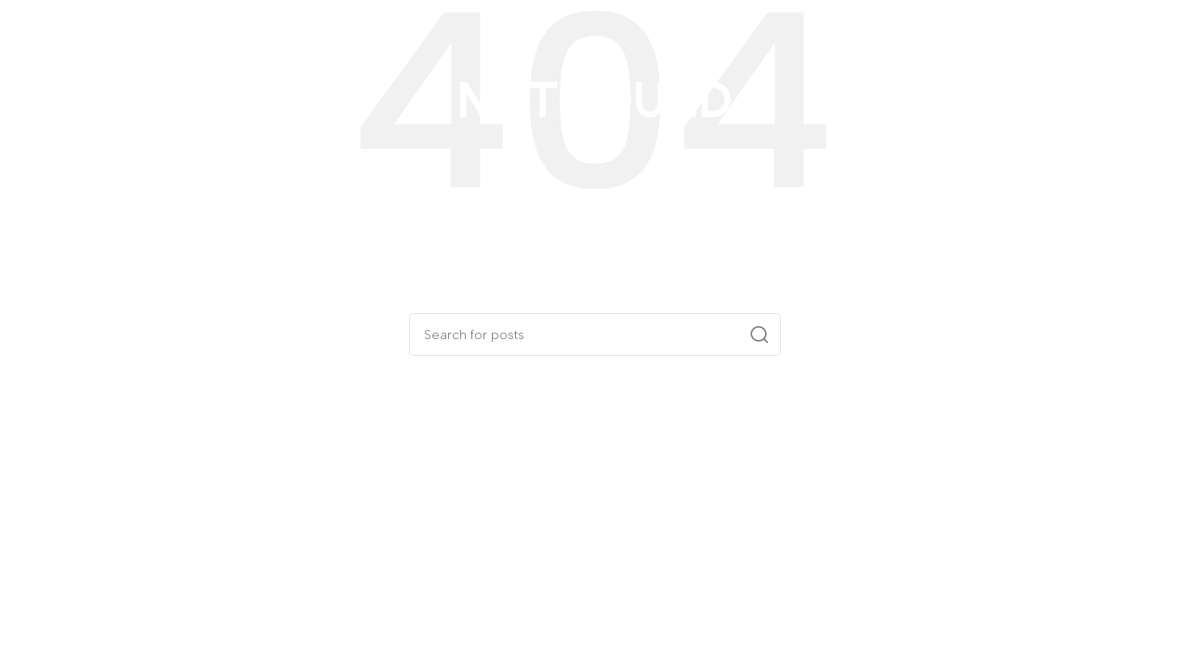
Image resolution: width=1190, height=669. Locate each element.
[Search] (595, 334)
